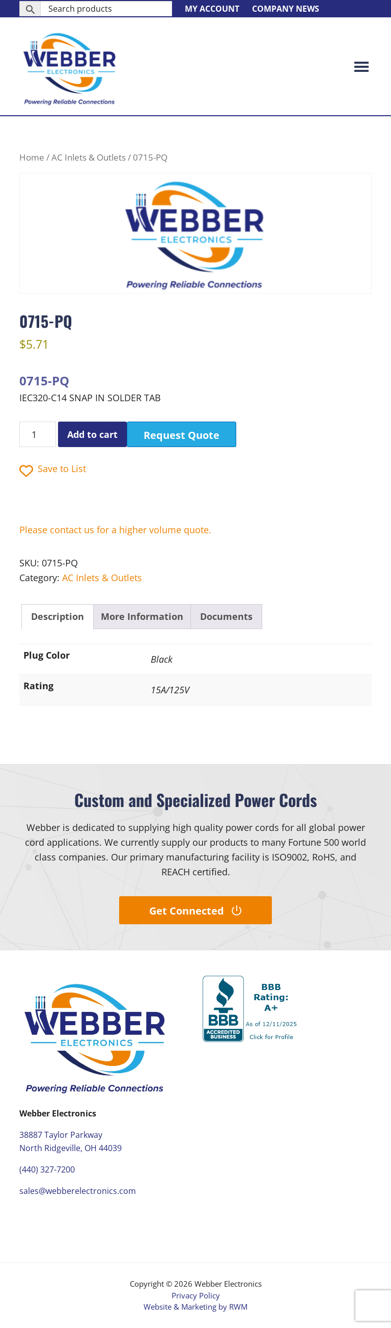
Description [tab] (57, 616)
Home (31, 157)
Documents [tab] (226, 616)
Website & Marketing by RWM (195, 1306)
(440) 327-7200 (47, 1169)
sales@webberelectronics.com (77, 1190)
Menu (361, 66)
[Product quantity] (37, 434)
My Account (212, 8)
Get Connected (195, 911)
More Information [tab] (142, 616)
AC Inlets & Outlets (88, 157)
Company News (285, 8)
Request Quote (181, 435)
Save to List (52, 469)
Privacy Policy (196, 1295)
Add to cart (92, 434)
